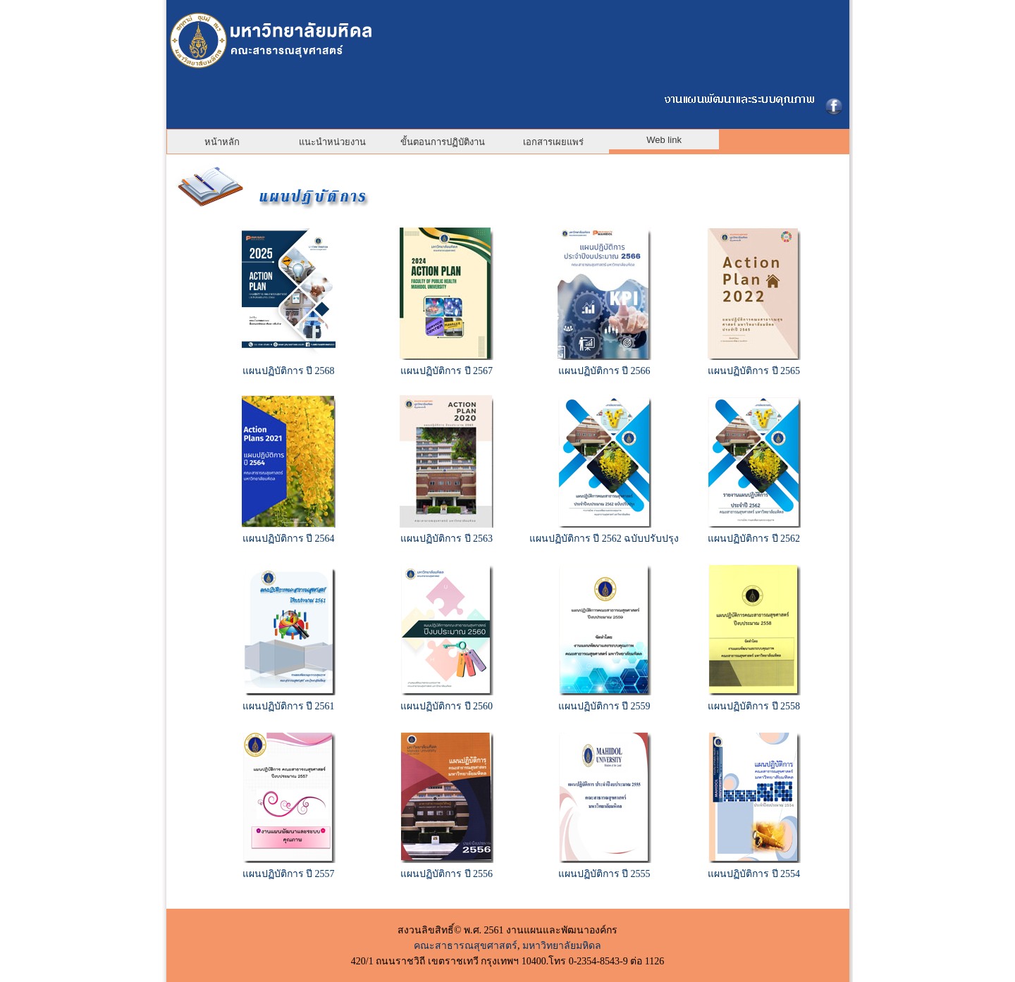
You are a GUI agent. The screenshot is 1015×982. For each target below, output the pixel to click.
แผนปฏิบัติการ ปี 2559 (604, 706)
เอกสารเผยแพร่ (553, 142)
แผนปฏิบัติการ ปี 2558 (754, 706)
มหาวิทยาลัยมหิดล (561, 945)
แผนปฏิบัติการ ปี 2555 (604, 874)
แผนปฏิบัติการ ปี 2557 (288, 874)
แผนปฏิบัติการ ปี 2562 (754, 538)
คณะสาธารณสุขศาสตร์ (465, 945)
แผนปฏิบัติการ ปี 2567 (446, 371)
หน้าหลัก (222, 142)
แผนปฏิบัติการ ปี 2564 (288, 538)
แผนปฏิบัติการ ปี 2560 (446, 706)
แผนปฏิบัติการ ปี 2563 (446, 538)
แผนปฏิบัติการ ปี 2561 (288, 706)
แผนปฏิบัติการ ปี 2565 (754, 371)
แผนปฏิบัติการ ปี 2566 (604, 371)
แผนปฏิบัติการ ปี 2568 (288, 371)
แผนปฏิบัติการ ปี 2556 (446, 874)
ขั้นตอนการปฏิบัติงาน (442, 142)
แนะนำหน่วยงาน (332, 142)
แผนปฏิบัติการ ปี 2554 (754, 874)
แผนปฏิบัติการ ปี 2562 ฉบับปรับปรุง (604, 538)
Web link (664, 140)
